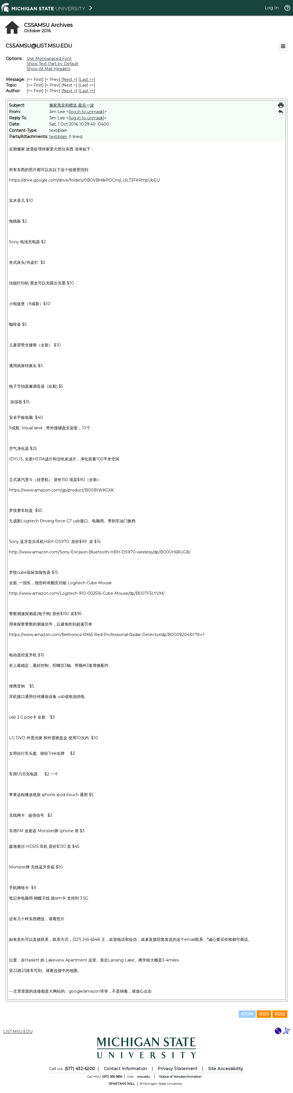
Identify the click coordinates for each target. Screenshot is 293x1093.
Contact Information (125, 1068)
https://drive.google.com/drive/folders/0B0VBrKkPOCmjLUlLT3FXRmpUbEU (84, 180)
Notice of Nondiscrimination (180, 1077)
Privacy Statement (177, 1068)
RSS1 (264, 1014)
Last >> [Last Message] (87, 79)
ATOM (247, 1014)
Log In (272, 7)
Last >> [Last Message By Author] (87, 90)
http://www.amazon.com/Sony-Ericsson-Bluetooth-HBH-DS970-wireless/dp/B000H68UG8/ (100, 552)
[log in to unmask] (86, 111)
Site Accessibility (225, 1068)
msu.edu (143, 1077)
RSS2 (280, 1014)
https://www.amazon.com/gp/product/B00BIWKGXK (61, 490)
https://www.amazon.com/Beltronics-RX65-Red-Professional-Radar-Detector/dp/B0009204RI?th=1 (106, 634)
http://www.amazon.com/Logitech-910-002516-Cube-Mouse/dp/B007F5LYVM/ (87, 593)
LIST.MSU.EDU (18, 1031)
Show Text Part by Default (52, 63)
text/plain (58, 136)
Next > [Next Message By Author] (69, 90)
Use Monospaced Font (49, 58)
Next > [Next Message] (69, 79)
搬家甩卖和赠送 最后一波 (71, 105)
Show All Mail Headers (48, 68)
